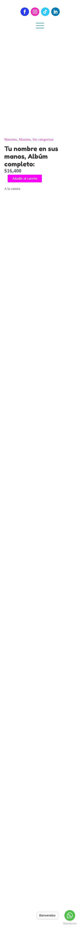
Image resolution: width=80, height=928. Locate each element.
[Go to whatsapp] (69, 915)
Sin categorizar (43, 139)
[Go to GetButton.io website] (70, 923)
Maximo (25, 139)
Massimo (10, 139)
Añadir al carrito (24, 178)
